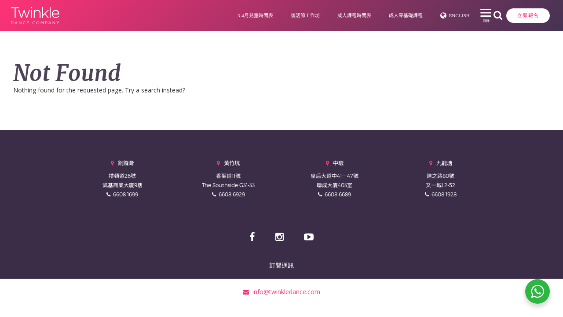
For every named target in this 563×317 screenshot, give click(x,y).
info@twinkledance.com (281, 292)
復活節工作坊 (271, 15)
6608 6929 (232, 194)
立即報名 (475, 15)
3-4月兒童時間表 (221, 15)
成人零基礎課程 (372, 15)
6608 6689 (338, 194)
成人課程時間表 (320, 15)
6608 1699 (125, 194)
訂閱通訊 (281, 265)
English (425, 15)
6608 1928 (444, 194)
